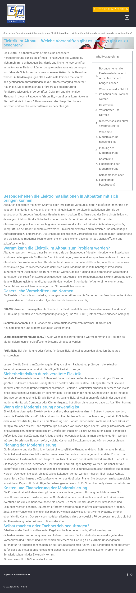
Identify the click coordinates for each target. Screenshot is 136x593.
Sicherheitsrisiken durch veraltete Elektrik (114, 123)
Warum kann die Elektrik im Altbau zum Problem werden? (114, 94)
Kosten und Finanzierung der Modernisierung (109, 163)
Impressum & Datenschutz (16, 574)
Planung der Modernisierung (108, 150)
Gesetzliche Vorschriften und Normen (109, 109)
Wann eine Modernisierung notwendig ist (108, 136)
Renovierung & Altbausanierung (32, 33)
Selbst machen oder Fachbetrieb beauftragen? (111, 179)
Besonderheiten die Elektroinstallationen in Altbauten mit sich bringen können (113, 76)
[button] (127, 17)
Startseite (8, 33)
